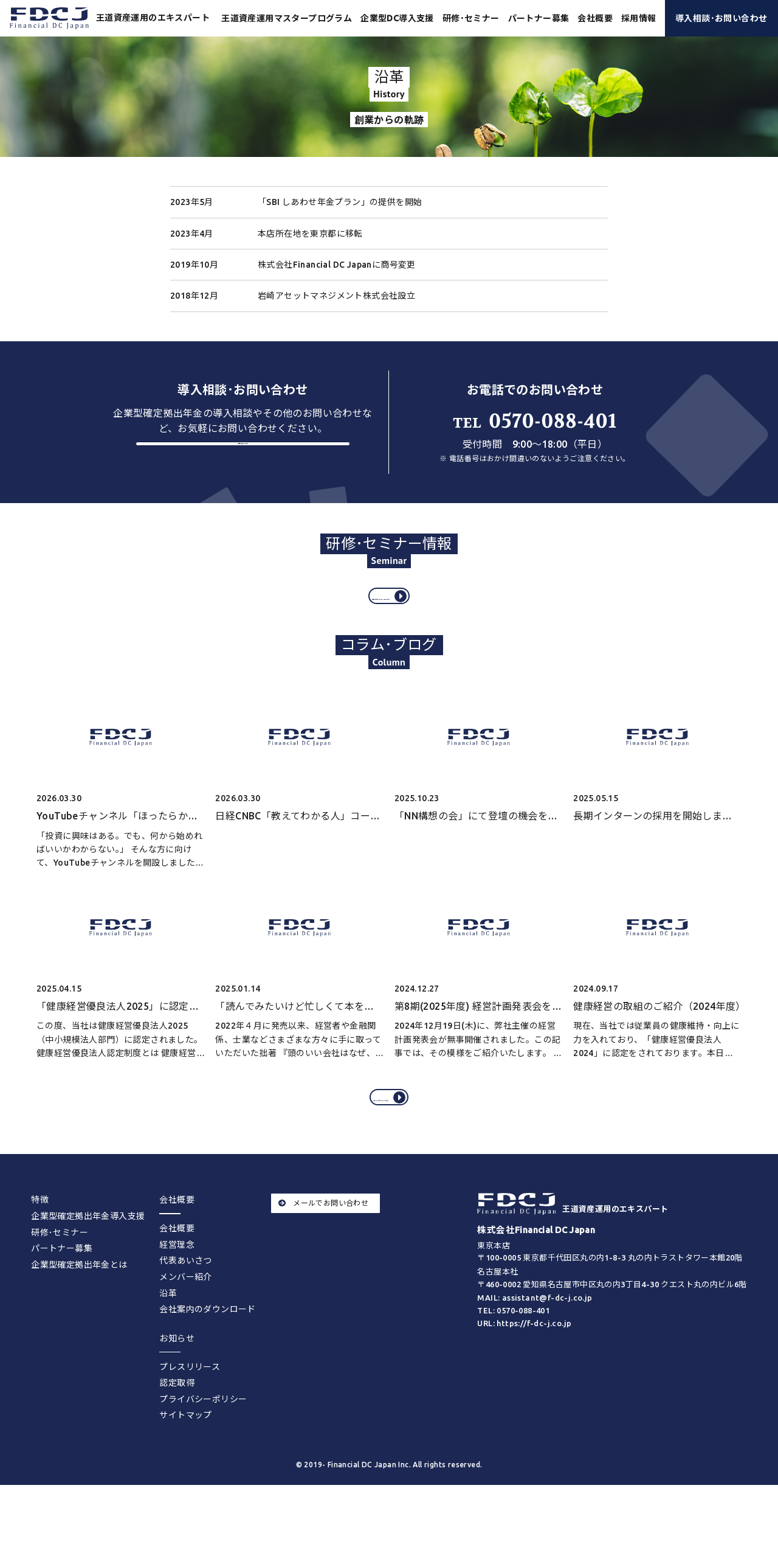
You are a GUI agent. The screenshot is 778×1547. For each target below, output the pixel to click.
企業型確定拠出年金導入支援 (88, 1263)
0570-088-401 (534, 421)
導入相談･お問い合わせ (721, 18)
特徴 (40, 1246)
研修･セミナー (471, 18)
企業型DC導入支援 (397, 18)
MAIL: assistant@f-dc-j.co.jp (534, 1344)
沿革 (168, 1339)
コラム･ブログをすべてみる (391, 1135)
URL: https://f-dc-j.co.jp (524, 1369)
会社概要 (176, 1275)
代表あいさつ (185, 1307)
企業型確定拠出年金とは (79, 1311)
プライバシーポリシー (203, 1445)
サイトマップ (185, 1462)
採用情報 (638, 18)
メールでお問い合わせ (323, 1250)
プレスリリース (189, 1413)
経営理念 (176, 1291)
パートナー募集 (539, 18)
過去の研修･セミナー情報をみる (391, 618)
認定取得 (176, 1429)
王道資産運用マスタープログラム (286, 18)
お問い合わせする (243, 462)
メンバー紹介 (185, 1324)
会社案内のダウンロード (207, 1356)
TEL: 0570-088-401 (513, 1356)
